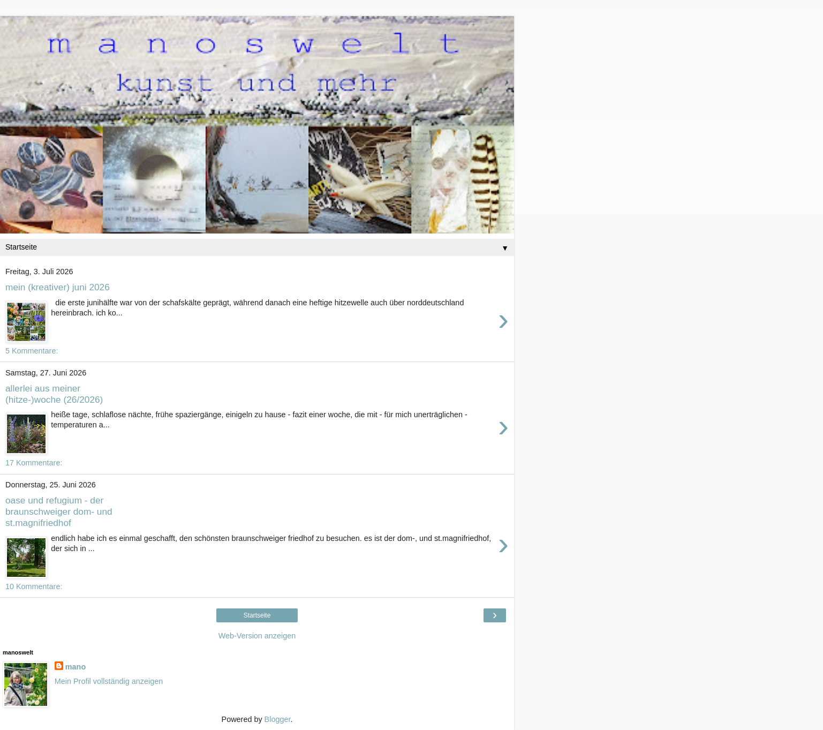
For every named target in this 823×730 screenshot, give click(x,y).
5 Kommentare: (31, 351)
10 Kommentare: (33, 586)
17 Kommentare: (33, 462)
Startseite (257, 615)
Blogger (278, 719)
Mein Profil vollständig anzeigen (109, 681)
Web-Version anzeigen (257, 635)
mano (75, 667)
